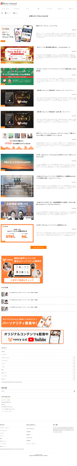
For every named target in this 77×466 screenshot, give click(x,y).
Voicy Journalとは (30, 437)
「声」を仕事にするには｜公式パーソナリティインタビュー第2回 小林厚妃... (23, 308)
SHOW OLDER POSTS (38, 256)
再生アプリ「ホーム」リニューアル (46, 27)
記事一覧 (3, 360)
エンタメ (27, 8)
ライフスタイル (16, 8)
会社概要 (28, 440)
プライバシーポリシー (31, 452)
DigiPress (46, 464)
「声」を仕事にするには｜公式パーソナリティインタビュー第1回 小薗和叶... (23, 316)
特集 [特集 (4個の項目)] (3, 413)
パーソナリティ (49, 8)
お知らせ (3, 42)
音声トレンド (71, 8)
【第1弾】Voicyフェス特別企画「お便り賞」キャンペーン (53, 117)
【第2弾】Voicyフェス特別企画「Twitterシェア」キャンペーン (54, 95)
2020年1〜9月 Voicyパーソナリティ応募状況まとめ (51, 235)
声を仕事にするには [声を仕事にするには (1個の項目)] (7, 415)
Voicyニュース (60, 8)
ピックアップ (4, 363)
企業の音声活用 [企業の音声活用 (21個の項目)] (6, 411)
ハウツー (3, 375)
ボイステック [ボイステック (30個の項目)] (6, 409)
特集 (38, 8)
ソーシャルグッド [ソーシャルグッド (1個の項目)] (6, 420)
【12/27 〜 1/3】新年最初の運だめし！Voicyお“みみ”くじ (53, 49)
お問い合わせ (29, 446)
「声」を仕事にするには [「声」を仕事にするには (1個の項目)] (8, 418)
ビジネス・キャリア (5, 8)
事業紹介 (28, 443)
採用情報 (28, 449)
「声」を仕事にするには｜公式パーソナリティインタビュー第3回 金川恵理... (23, 301)
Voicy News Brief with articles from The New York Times (12, 391)
